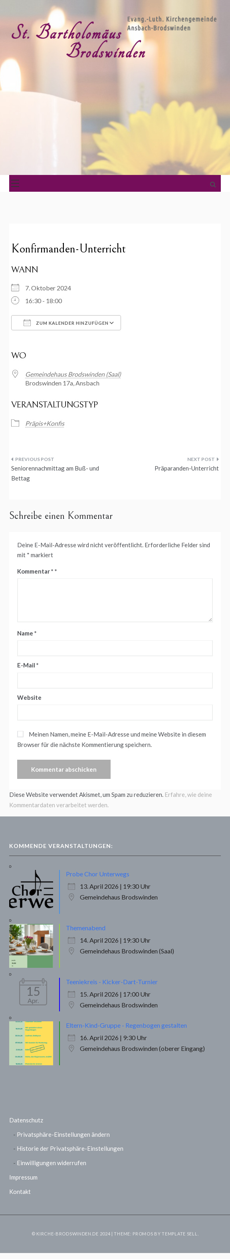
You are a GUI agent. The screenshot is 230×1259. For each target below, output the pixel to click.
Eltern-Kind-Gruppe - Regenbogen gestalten (126, 1025)
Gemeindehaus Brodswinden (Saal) (73, 374)
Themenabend (85, 927)
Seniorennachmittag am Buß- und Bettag (55, 473)
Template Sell (179, 1233)
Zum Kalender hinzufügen (66, 322)
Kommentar (35, 571)
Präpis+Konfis (44, 423)
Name (27, 633)
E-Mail (28, 665)
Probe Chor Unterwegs (97, 874)
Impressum (23, 1177)
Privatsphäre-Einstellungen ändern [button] (63, 1134)
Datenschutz (26, 1120)
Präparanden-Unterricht (187, 468)
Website (29, 697)
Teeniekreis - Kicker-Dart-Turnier (112, 981)
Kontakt (20, 1191)
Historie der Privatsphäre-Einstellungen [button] (70, 1148)
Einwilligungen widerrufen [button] (51, 1162)
